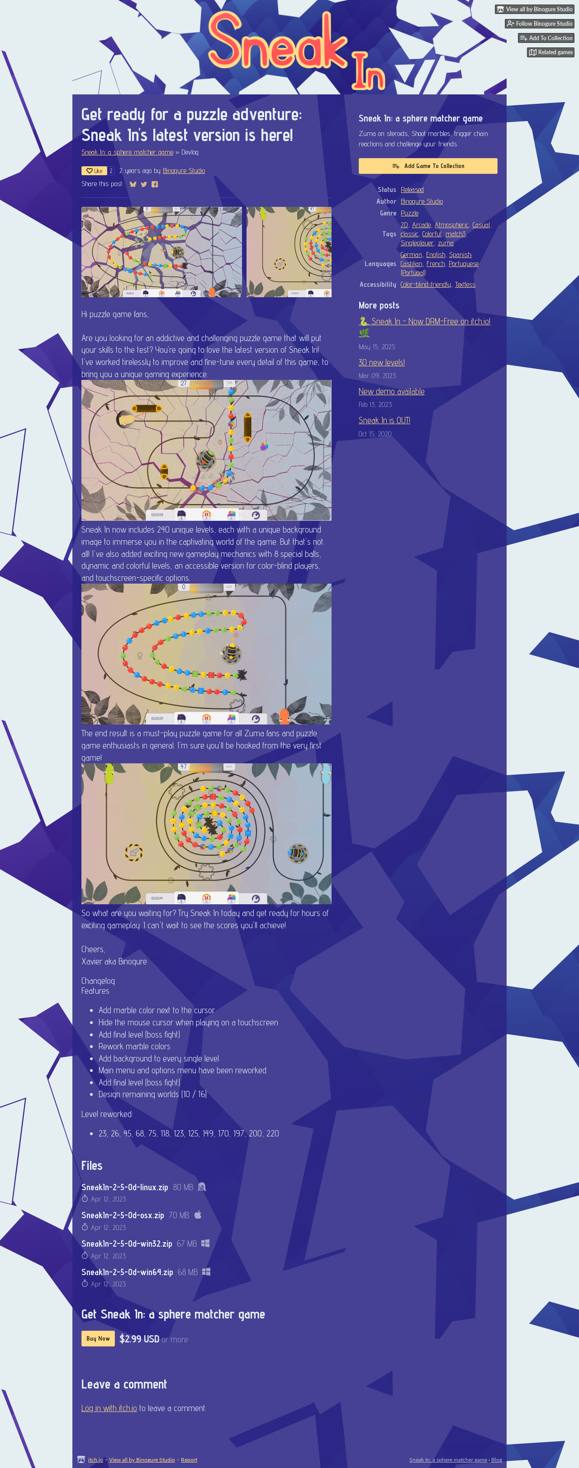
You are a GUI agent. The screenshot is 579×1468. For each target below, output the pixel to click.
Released (412, 189)
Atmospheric (452, 224)
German (411, 254)
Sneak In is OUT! (384, 420)
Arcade (421, 224)
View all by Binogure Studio (142, 1459)
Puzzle (409, 212)
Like (94, 170)
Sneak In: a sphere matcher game (127, 151)
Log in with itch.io (109, 1408)
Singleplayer (417, 242)
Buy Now (98, 1338)
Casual (481, 224)
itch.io (95, 1459)
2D (404, 224)
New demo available (392, 391)
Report (189, 1459)
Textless (465, 284)
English (435, 254)
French (436, 263)
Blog (496, 1459)
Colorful (431, 233)
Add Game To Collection (428, 166)
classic (409, 233)
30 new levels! (382, 362)
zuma (446, 242)
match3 (455, 233)
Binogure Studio (184, 170)
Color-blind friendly (426, 284)
